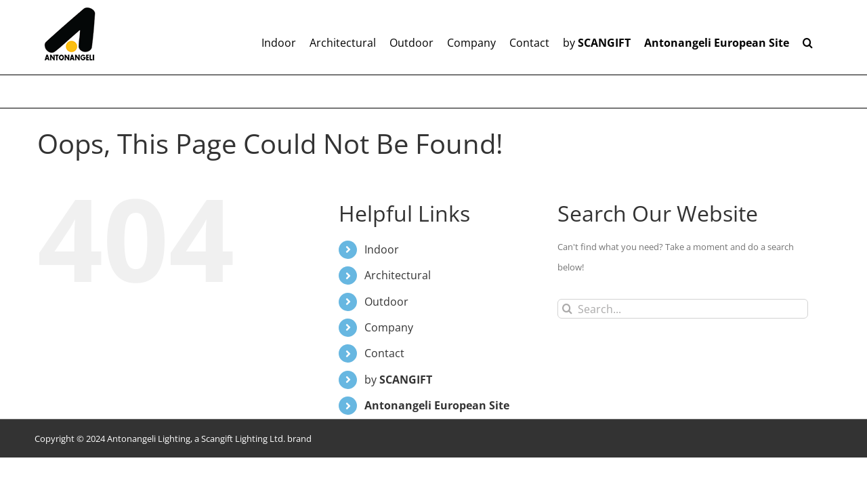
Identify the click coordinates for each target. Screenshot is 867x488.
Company (388, 327)
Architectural (397, 275)
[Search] (567, 309)
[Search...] (682, 309)
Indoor (381, 249)
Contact (384, 353)
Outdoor (386, 301)
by (398, 379)
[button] (821, 37)
